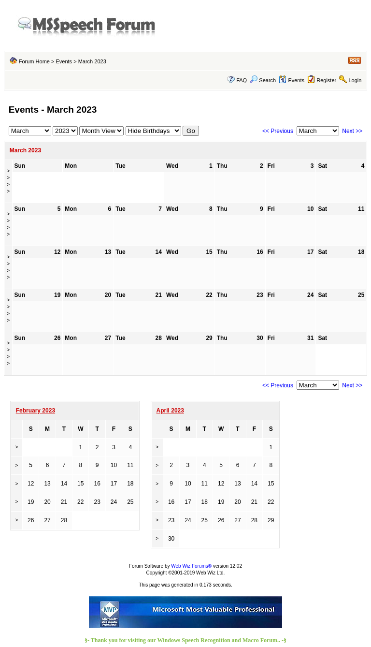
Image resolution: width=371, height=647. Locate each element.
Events (64, 61)
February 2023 (35, 410)
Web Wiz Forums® (191, 566)
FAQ (241, 80)
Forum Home (34, 61)
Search (263, 80)
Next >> (352, 131)
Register (326, 80)
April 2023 (170, 410)
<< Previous (277, 131)
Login (354, 80)
